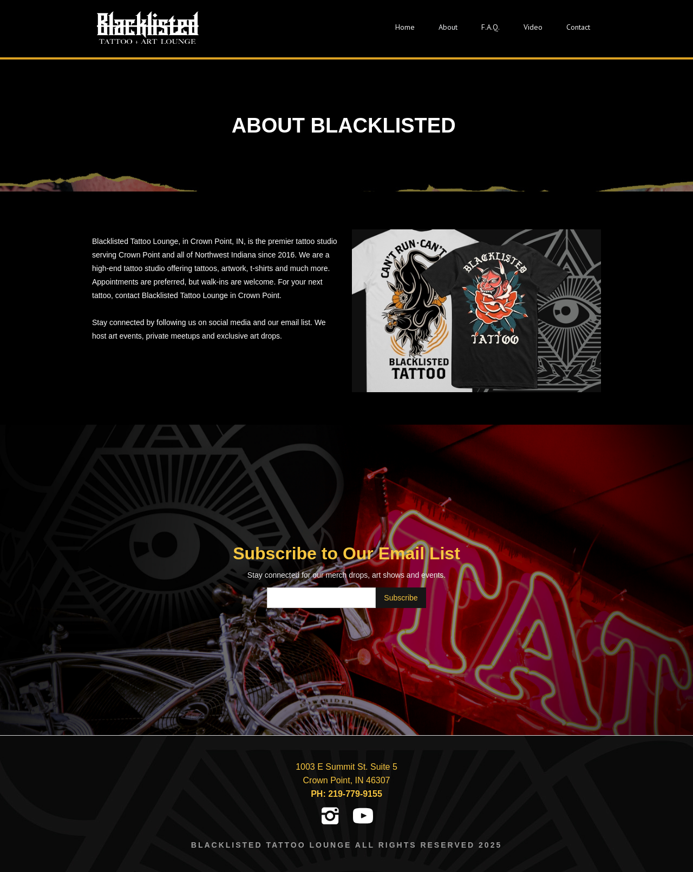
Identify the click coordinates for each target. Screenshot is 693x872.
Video (533, 27)
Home (405, 27)
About (448, 27)
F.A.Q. (490, 27)
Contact (578, 27)
